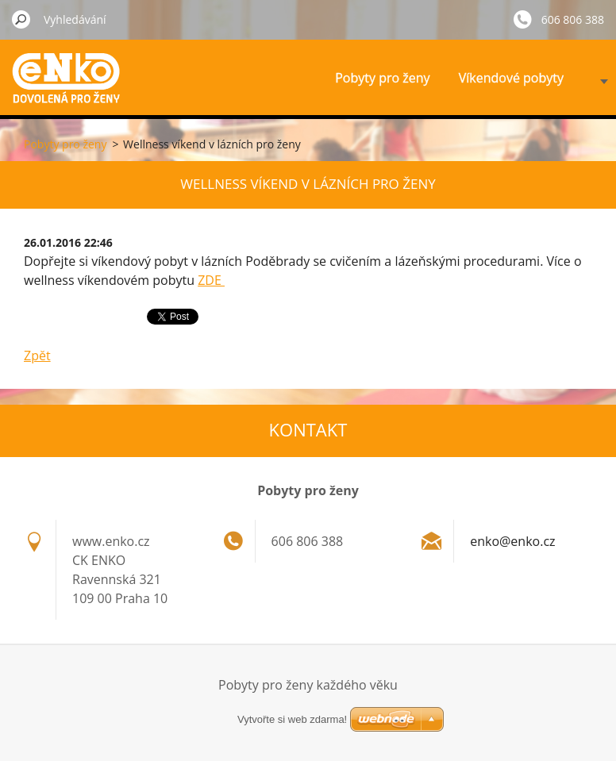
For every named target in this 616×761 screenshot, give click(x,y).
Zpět (37, 355)
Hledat (21, 19)
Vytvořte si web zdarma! (292, 719)
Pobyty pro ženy (382, 77)
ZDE (211, 280)
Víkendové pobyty (511, 77)
